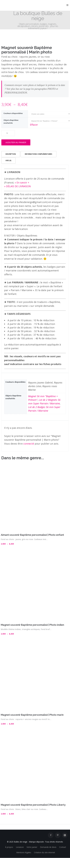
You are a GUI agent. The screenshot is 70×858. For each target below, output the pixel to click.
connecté (28, 443)
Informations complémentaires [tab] (38, 154)
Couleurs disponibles (13, 113)
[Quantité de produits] (8, 133)
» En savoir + (22, 182)
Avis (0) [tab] (8, 160)
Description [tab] (11, 154)
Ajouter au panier (16, 142)
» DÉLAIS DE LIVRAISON (17, 186)
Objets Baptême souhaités (11, 121)
